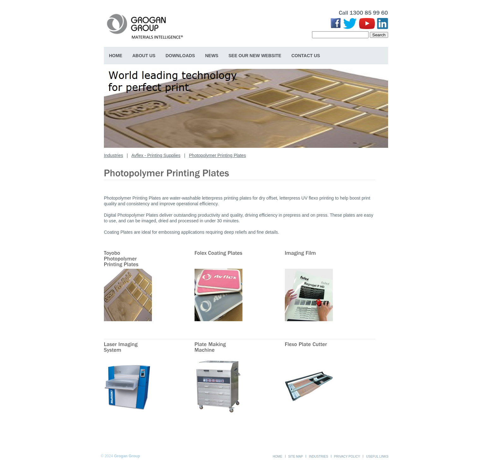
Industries (113, 155)
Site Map (295, 456)
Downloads (180, 55)
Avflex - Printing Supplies (155, 155)
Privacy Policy (347, 456)
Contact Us (305, 55)
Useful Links (377, 456)
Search (379, 35)
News (211, 55)
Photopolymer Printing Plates (217, 155)
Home (115, 55)
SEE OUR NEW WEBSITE (254, 55)
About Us (143, 55)
